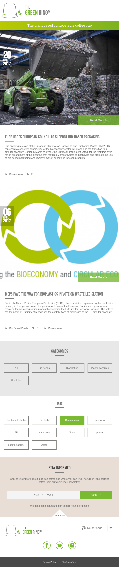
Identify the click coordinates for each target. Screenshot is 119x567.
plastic (99, 432)
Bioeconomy (16, 174)
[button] (110, 10)
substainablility (16, 445)
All (16, 368)
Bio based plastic (19, 328)
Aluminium (16, 380)
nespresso (44, 432)
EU (33, 174)
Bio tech (44, 420)
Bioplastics (72, 368)
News (72, 432)
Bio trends (44, 368)
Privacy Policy (49, 562)
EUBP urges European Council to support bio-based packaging (52, 137)
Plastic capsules (100, 368)
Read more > (98, 120)
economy (100, 420)
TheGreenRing (69, 562)
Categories (59, 351)
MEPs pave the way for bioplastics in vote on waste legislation (54, 294)
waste (44, 445)
